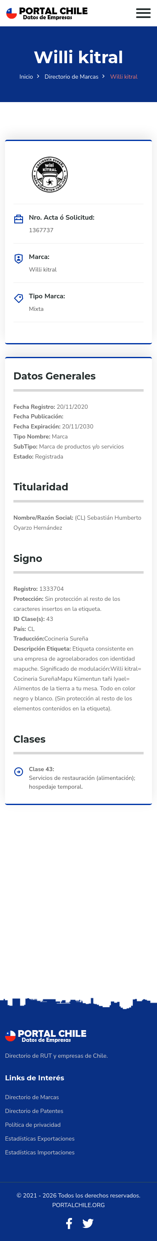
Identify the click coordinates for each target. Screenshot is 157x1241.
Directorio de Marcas (72, 77)
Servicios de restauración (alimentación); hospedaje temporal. (82, 782)
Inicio (26, 77)
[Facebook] (69, 1224)
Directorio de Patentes (34, 1111)
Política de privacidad (33, 1125)
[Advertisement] (78, 912)
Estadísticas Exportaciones (40, 1139)
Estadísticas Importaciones (40, 1152)
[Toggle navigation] (143, 13)
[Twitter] (88, 1224)
